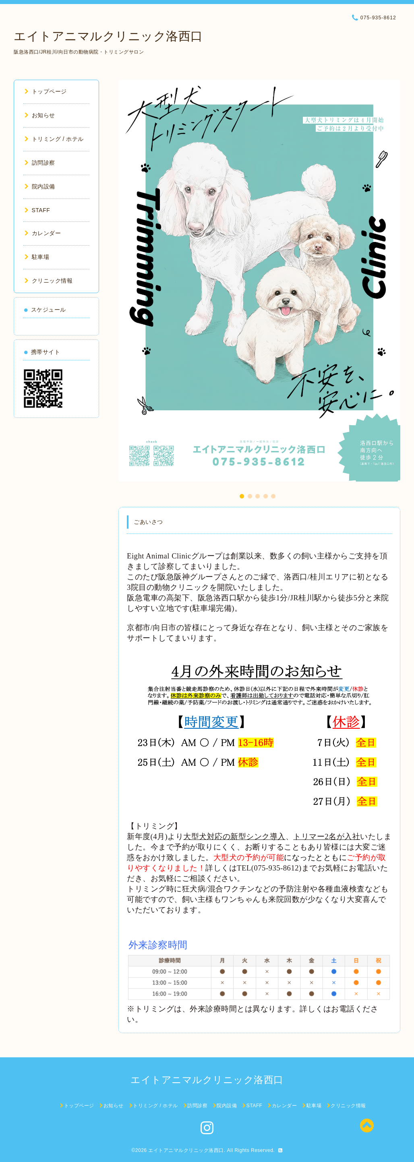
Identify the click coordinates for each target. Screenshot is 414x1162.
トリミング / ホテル (54, 139)
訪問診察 (40, 162)
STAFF (37, 210)
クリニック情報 (48, 280)
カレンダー (43, 233)
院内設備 (40, 186)
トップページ (46, 91)
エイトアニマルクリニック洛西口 (108, 36)
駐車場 (37, 257)
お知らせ (40, 115)
